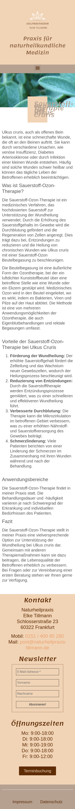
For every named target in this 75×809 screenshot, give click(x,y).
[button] (37, 68)
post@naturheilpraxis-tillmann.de (43, 644)
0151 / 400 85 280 (44, 636)
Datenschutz (51, 802)
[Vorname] (37, 682)
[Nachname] (37, 693)
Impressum (22, 802)
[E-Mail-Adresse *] (37, 671)
